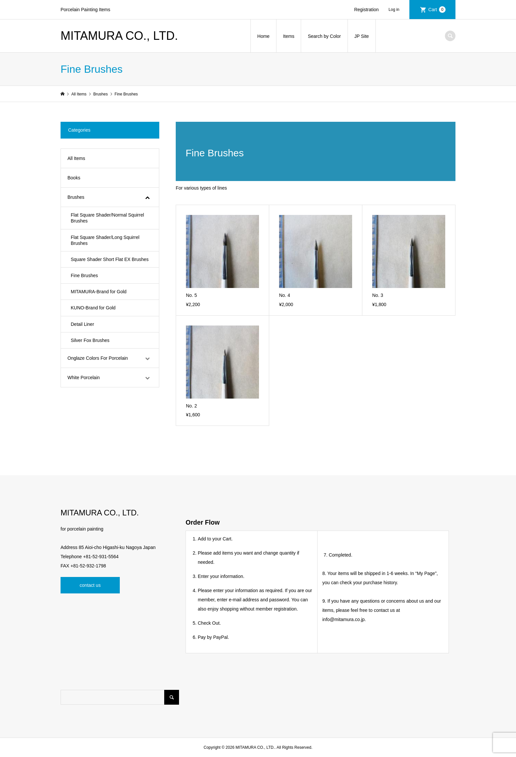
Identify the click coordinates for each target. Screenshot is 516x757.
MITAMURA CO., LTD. (119, 35)
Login (396, 9)
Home (263, 36)
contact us (90, 585)
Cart (437, 9)
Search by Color (324, 36)
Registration (366, 9)
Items (288, 36)
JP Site (361, 36)
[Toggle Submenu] (147, 197)
